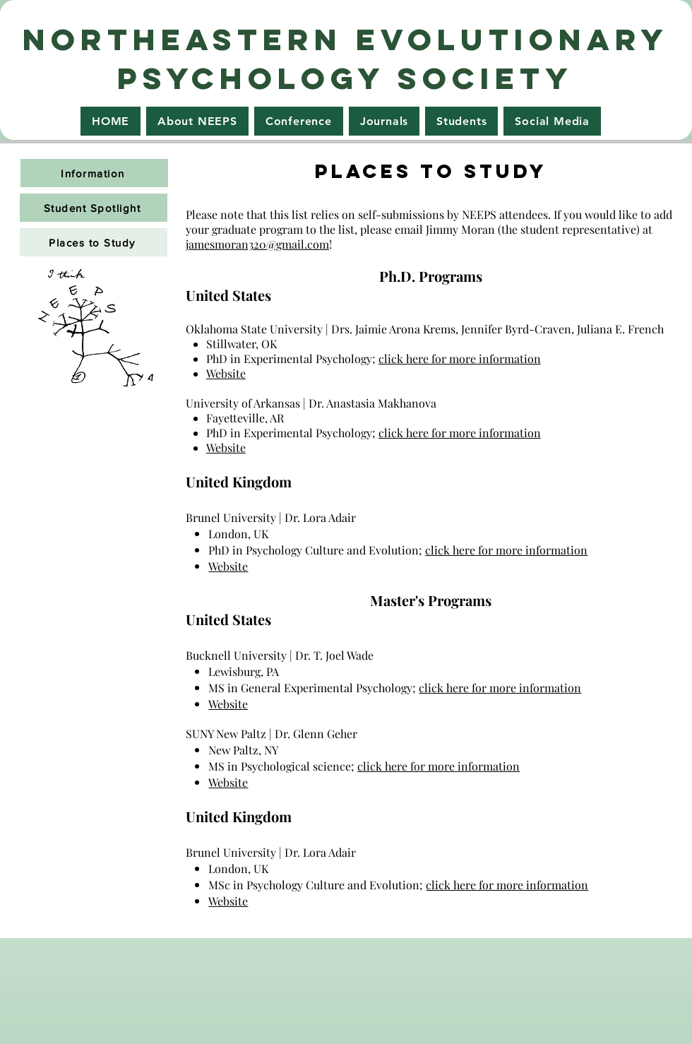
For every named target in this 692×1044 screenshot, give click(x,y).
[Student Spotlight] (93, 208)
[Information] (94, 173)
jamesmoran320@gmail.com (257, 244)
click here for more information (459, 358)
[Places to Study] (93, 242)
